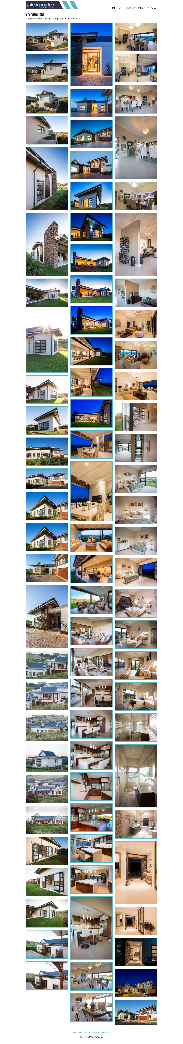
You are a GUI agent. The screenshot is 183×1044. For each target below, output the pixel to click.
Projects (129, 7)
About (121, 7)
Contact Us (152, 7)
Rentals (140, 7)
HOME (113, 7)
